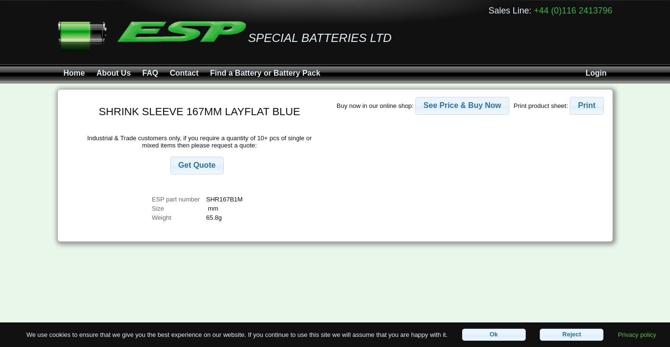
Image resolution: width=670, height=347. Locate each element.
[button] (197, 165)
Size (159, 208)
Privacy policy (637, 334)
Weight (161, 217)
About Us (113, 73)
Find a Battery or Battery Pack (265, 73)
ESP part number (176, 199)
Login (596, 73)
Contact (184, 73)
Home (74, 73)
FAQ (150, 73)
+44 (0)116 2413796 (573, 10)
